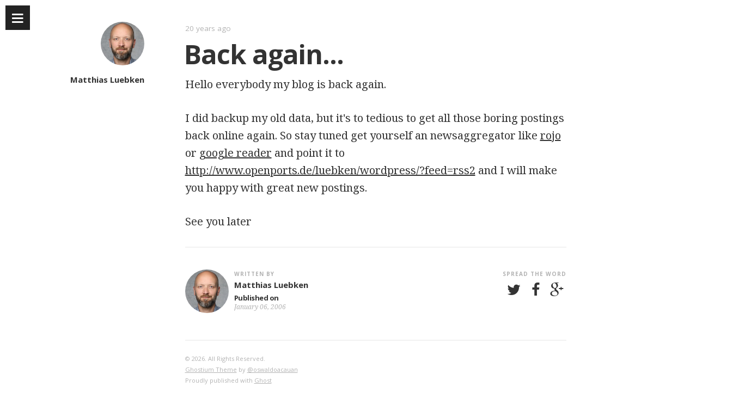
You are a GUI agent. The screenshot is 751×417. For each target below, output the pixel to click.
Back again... (264, 54)
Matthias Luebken (107, 80)
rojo (550, 135)
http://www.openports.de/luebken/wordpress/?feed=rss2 (330, 170)
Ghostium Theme (211, 369)
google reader (235, 152)
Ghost (263, 380)
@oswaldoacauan (272, 369)
